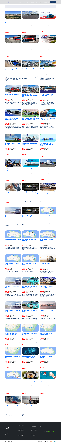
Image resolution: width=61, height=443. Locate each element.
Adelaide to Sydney (20, 436)
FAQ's (36, 2)
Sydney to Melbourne (21, 434)
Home (17, 2)
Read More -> (7, 32)
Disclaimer (6, 432)
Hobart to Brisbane (20, 429)
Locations (28, 2)
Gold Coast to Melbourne (21, 426)
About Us (6, 433)
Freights (32, 2)
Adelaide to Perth (20, 435)
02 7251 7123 (53, 2)
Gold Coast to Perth (33, 434)
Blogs (24, 2)
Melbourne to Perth (20, 431)
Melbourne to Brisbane (21, 430)
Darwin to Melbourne (21, 425)
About (20, 2)
